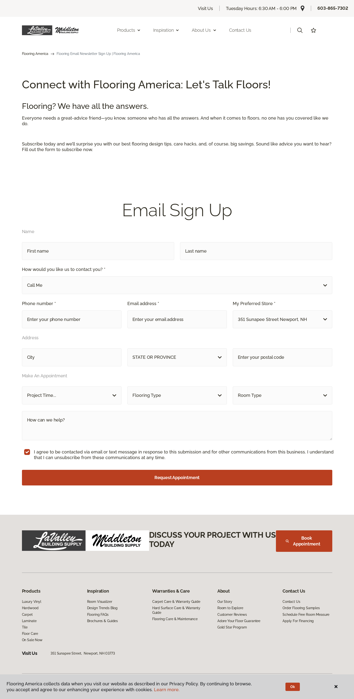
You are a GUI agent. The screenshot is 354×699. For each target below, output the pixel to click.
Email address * (143, 303)
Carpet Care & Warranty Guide (176, 602)
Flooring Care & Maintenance (175, 619)
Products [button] (129, 30)
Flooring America (35, 54)
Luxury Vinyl (31, 602)
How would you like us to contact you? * (63, 269)
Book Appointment (303, 540)
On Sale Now (32, 640)
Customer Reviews (232, 615)
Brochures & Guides (102, 621)
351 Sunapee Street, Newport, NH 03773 (83, 653)
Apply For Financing (298, 621)
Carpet (27, 615)
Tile (25, 627)
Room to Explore (230, 608)
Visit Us (205, 8)
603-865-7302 (332, 8)
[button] (300, 30)
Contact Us (240, 30)
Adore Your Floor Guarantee (238, 621)
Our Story (224, 602)
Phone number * (39, 303)
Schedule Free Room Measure (306, 615)
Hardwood (30, 608)
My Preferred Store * (254, 303)
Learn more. (167, 689)
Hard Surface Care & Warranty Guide (176, 610)
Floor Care (30, 634)
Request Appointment (177, 477)
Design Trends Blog (102, 608)
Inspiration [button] (166, 30)
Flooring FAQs (98, 615)
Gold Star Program (232, 627)
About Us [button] (204, 30)
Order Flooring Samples (301, 608)
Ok (292, 687)
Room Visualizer (99, 602)
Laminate (29, 621)
